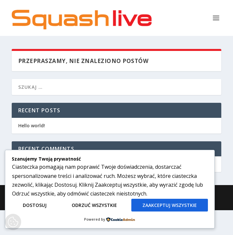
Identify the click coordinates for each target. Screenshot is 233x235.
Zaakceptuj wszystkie (169, 205)
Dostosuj (35, 205)
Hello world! (31, 125)
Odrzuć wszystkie (94, 205)
